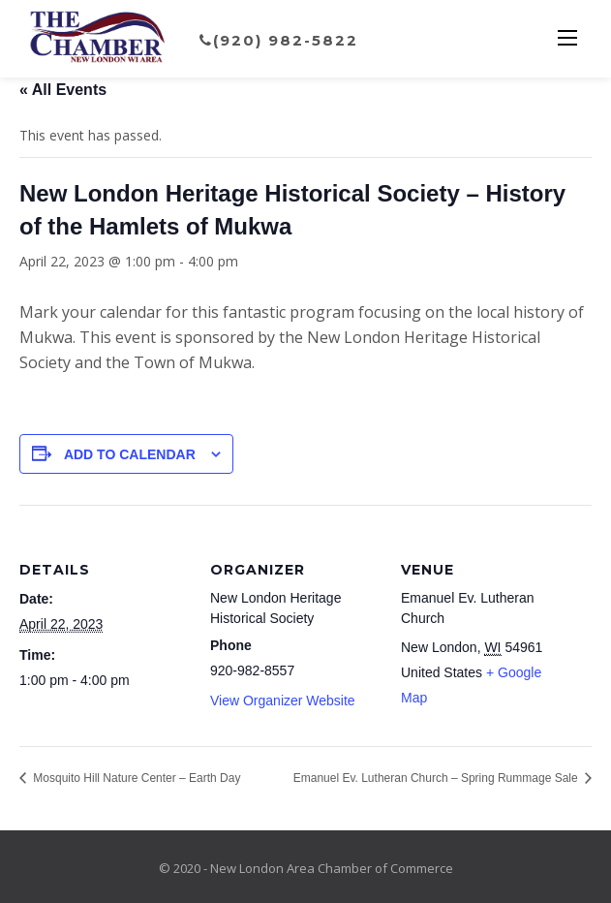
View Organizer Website (282, 700)
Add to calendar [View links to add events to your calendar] (130, 454)
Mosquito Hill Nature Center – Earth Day (135, 778)
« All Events (63, 89)
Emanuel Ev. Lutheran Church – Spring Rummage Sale (437, 778)
